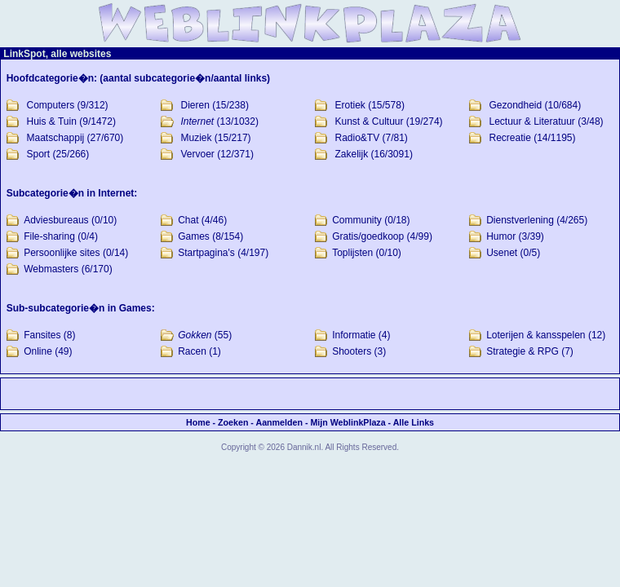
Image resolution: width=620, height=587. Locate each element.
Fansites (42, 335)
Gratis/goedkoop (368, 236)
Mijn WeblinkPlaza (347, 422)
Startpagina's (206, 252)
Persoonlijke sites (62, 252)
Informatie (353, 335)
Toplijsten (352, 252)
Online (38, 351)
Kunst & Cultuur (368, 121)
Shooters (351, 351)
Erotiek (349, 105)
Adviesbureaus (56, 220)
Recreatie (509, 137)
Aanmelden (278, 422)
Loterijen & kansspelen (535, 335)
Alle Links (413, 422)
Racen (192, 351)
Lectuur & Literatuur (531, 121)
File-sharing (49, 236)
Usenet (501, 252)
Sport (39, 154)
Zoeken (233, 422)
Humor (501, 236)
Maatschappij (56, 137)
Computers (51, 105)
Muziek (196, 137)
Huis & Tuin (52, 121)
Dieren (195, 105)
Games (194, 236)
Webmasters (51, 269)
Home (198, 422)
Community (357, 220)
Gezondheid (515, 105)
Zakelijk (351, 154)
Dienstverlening (520, 220)
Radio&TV (356, 137)
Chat (188, 220)
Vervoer (198, 154)
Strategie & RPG (522, 351)
